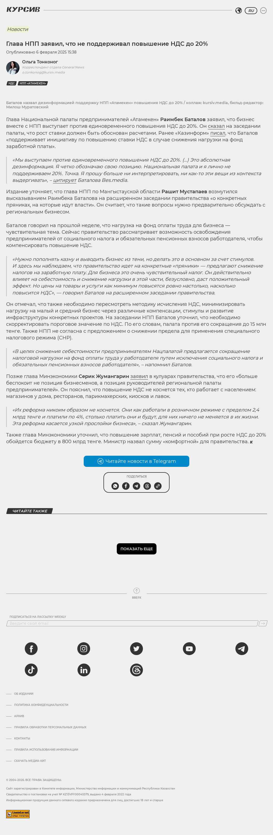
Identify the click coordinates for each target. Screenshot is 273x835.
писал (217, 133)
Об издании (23, 694)
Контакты (22, 738)
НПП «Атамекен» (33, 83)
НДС (12, 83)
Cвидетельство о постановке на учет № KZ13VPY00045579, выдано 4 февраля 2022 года (68, 794)
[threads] (136, 670)
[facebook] (31, 648)
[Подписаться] (263, 623)
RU (251, 10)
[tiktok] (31, 670)
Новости (17, 29)
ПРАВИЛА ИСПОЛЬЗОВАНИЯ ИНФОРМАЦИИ (46, 749)
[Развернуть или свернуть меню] (263, 10)
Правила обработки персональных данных (50, 727)
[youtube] (189, 648)
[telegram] (241, 648)
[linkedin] (83, 670)
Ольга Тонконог (40, 61)
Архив (19, 716)
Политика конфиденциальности (41, 705)
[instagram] (83, 648)
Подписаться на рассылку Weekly (38, 617)
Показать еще (137, 548)
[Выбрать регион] (238, 10)
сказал (216, 126)
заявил (139, 376)
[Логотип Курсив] (23, 9)
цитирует (64, 180)
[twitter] (136, 648)
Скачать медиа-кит (30, 761)
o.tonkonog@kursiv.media (43, 72)
